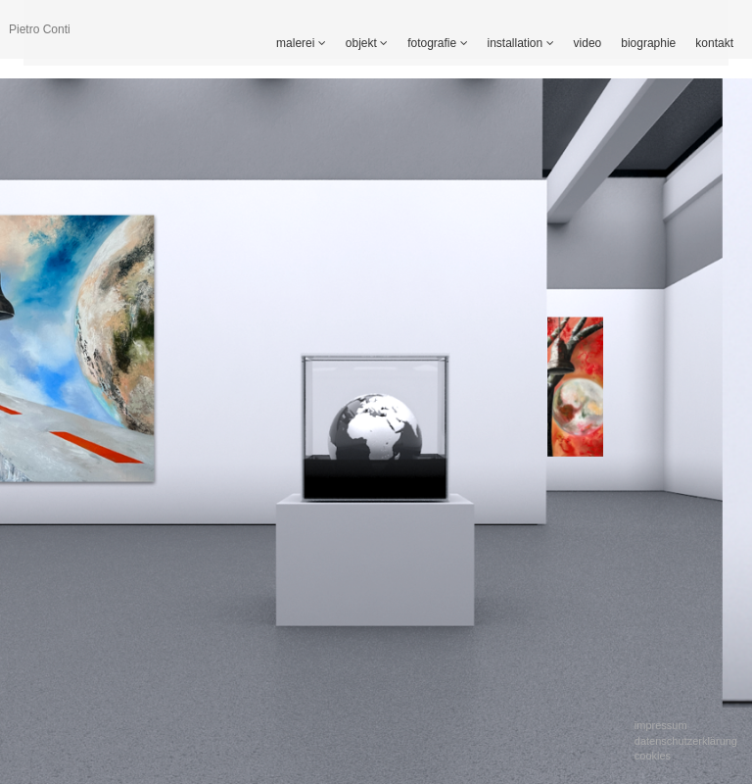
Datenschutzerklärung (685, 741)
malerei (301, 43)
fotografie (437, 43)
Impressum (660, 725)
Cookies (652, 755)
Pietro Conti (39, 29)
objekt (367, 43)
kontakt (714, 43)
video (588, 43)
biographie (648, 43)
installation (521, 43)
